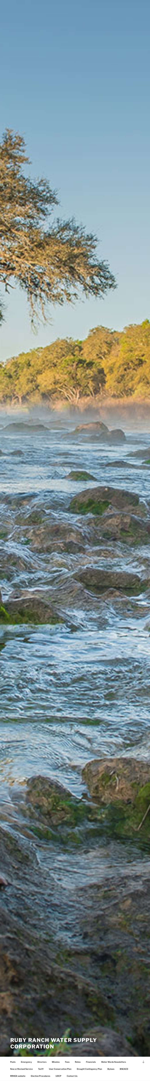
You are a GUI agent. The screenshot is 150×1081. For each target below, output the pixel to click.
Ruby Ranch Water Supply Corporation (53, 1043)
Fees (67, 1062)
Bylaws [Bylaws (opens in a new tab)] (110, 1069)
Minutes (56, 1062)
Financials (91, 1062)
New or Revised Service (21, 1069)
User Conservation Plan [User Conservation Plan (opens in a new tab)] (60, 1069)
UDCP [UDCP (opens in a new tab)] (58, 1076)
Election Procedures (40, 1076)
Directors (41, 1062)
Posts (12, 1062)
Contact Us (72, 1076)
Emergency (26, 1062)
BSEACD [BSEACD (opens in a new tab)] (124, 1069)
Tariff (41, 1069)
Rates (78, 1062)
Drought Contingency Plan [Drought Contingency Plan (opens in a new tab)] (89, 1069)
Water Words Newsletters (113, 1062)
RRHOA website (17, 1076)
